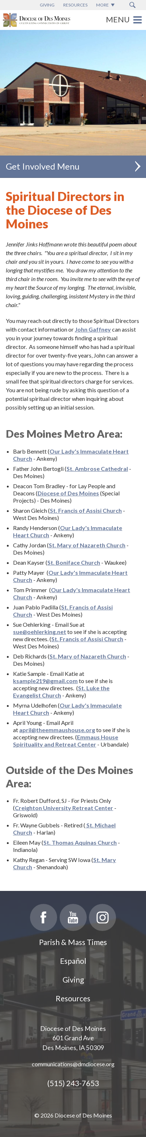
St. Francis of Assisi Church (86, 510)
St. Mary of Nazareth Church (87, 545)
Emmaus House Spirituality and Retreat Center (65, 741)
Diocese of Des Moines (68, 493)
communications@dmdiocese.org (73, 1064)
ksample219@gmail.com (45, 680)
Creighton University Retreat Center (64, 807)
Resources (73, 998)
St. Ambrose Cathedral (97, 468)
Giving (73, 979)
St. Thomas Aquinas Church (80, 842)
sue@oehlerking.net (39, 631)
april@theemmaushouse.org (57, 729)
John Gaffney (93, 329)
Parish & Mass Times (73, 941)
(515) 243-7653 (73, 1083)
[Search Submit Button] (132, 5)
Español (73, 960)
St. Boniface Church (73, 562)
